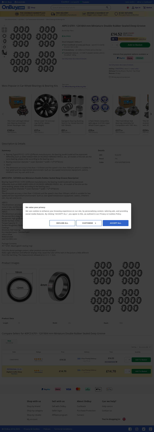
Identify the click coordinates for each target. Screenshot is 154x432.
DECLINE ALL (62, 223)
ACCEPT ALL (115, 223)
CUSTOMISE (89, 223)
